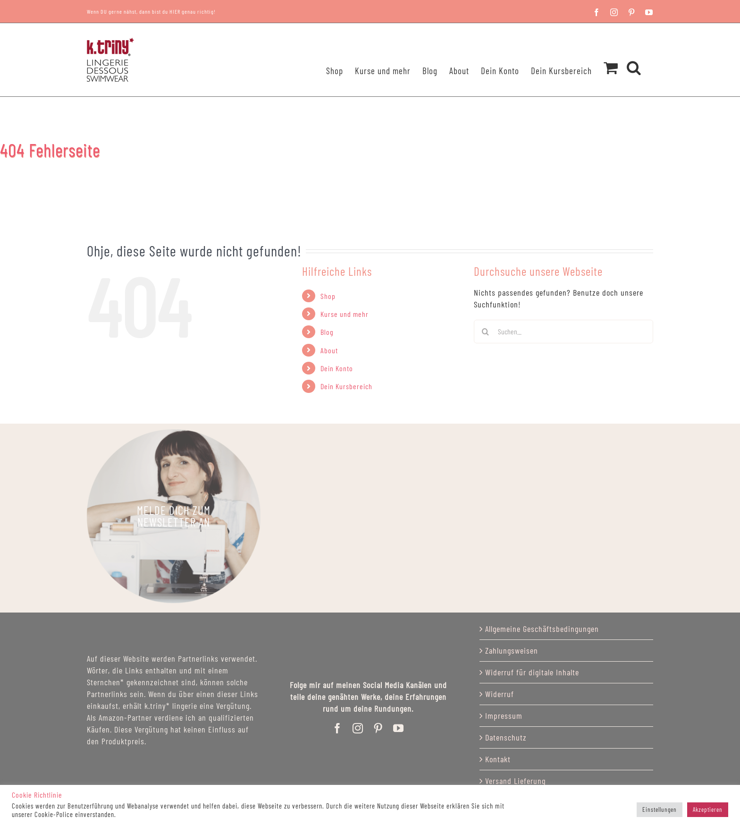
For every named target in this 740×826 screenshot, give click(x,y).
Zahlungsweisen (511, 650)
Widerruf (499, 694)
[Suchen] (485, 331)
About (329, 350)
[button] (634, 55)
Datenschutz (506, 737)
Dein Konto (336, 368)
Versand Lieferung (515, 780)
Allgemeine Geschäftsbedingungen (542, 628)
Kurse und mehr (344, 313)
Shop (328, 295)
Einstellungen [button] (659, 809)
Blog (327, 331)
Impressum (503, 715)
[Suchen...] (563, 331)
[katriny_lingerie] (174, 516)
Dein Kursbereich (346, 386)
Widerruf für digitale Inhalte (532, 672)
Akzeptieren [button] (708, 809)
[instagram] (358, 728)
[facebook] (337, 728)
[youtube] (398, 728)
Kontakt (498, 759)
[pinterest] (378, 728)
